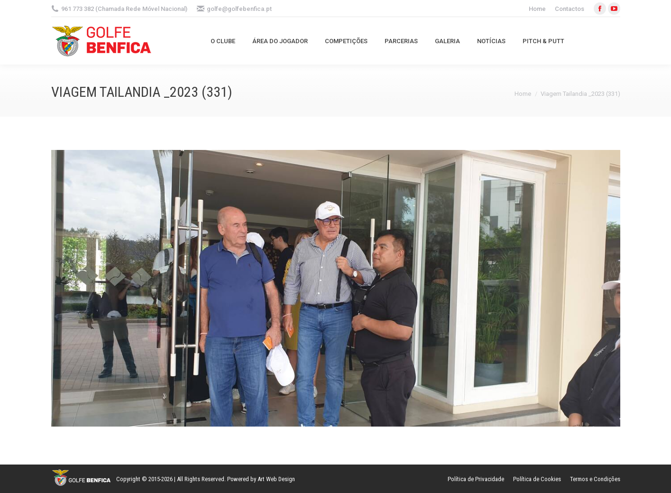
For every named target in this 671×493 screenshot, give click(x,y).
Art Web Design (276, 479)
